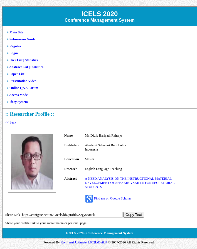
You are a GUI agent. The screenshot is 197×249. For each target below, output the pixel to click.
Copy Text (133, 215)
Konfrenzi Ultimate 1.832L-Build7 (84, 242)
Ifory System (18, 102)
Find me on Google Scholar (112, 198)
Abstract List (18, 67)
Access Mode (18, 95)
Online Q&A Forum (23, 88)
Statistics (31, 60)
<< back (10, 122)
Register (15, 46)
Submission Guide (22, 39)
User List (16, 60)
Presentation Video (22, 81)
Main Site (16, 32)
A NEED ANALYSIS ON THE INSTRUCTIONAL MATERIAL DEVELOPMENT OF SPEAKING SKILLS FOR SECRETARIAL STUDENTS (129, 183)
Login (13, 53)
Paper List (16, 74)
